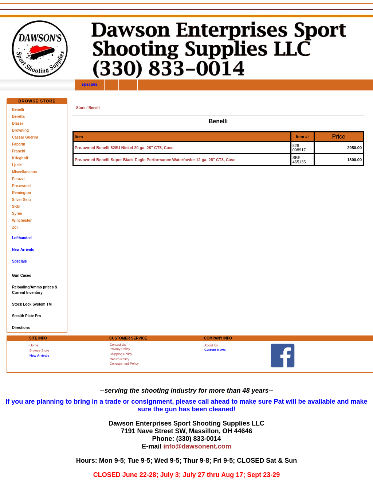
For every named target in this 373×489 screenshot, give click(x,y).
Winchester (22, 220)
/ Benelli (93, 108)
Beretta (18, 117)
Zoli (15, 227)
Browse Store (39, 350)
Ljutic (17, 165)
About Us (211, 345)
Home (34, 345)
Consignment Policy (124, 363)
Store (81, 108)
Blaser (17, 123)
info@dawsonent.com (197, 446)
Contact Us (118, 344)
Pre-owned (21, 186)
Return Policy (119, 359)
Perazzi (18, 179)
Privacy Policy (120, 349)
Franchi (18, 151)
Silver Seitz (21, 200)
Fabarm (18, 144)
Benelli (18, 110)
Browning (20, 130)
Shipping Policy (121, 354)
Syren (17, 213)
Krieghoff (20, 158)
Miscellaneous (24, 172)
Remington (21, 193)
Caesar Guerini (25, 137)
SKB (16, 207)
